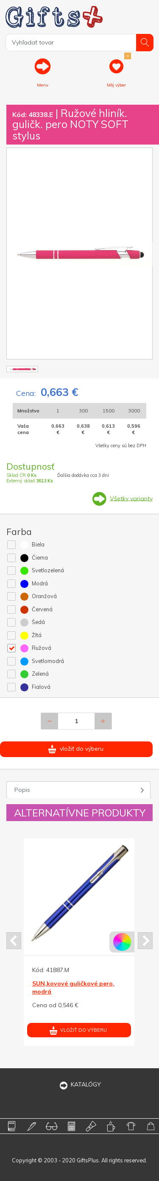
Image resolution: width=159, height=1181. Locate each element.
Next (145, 940)
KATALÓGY (79, 1084)
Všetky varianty (131, 498)
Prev (13, 940)
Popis (22, 790)
